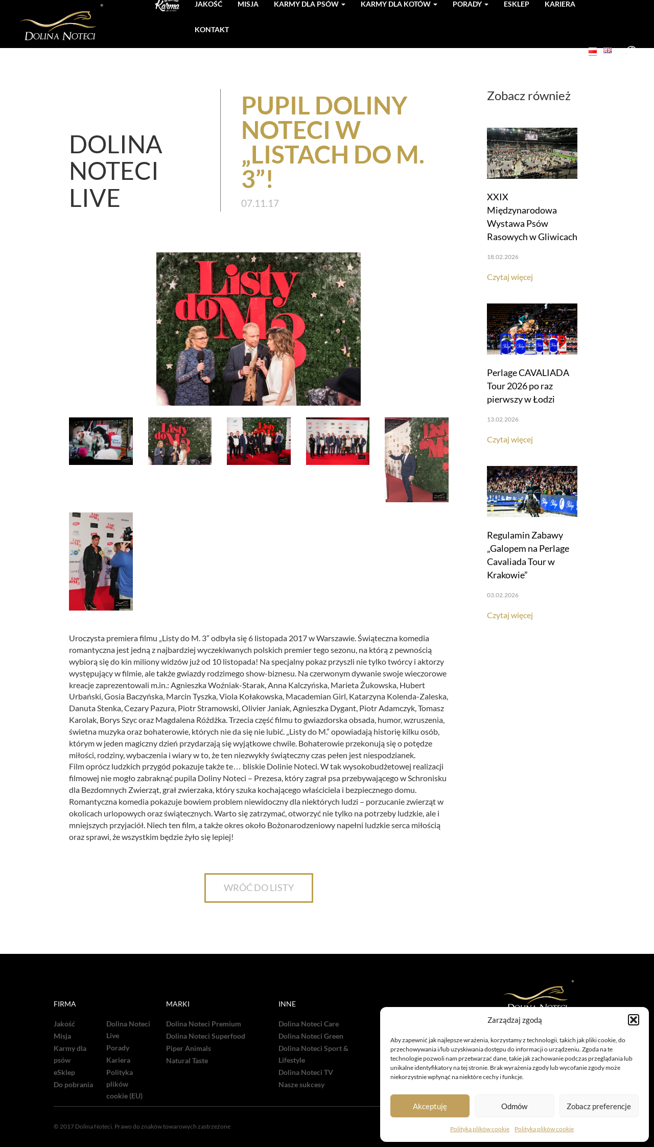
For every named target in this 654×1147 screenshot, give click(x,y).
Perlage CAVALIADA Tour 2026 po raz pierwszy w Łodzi (528, 386)
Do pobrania (73, 1085)
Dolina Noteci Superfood (205, 1036)
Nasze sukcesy (301, 1085)
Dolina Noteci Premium (203, 1024)
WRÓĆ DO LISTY (259, 887)
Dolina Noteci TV (305, 1072)
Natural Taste (187, 1061)
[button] (633, 1020)
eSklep (64, 1072)
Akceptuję (430, 1106)
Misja (62, 1036)
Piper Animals (188, 1048)
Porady (117, 1048)
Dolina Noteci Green (310, 1036)
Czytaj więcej (510, 277)
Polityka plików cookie (479, 1129)
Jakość (64, 1024)
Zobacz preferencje (599, 1106)
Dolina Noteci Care (308, 1024)
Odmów (514, 1106)
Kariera (118, 1060)
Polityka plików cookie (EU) (124, 1084)
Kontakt (212, 29)
